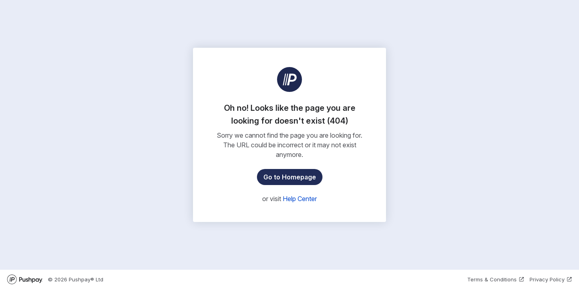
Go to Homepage (289, 177)
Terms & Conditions (496, 279)
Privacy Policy (551, 279)
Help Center (300, 199)
